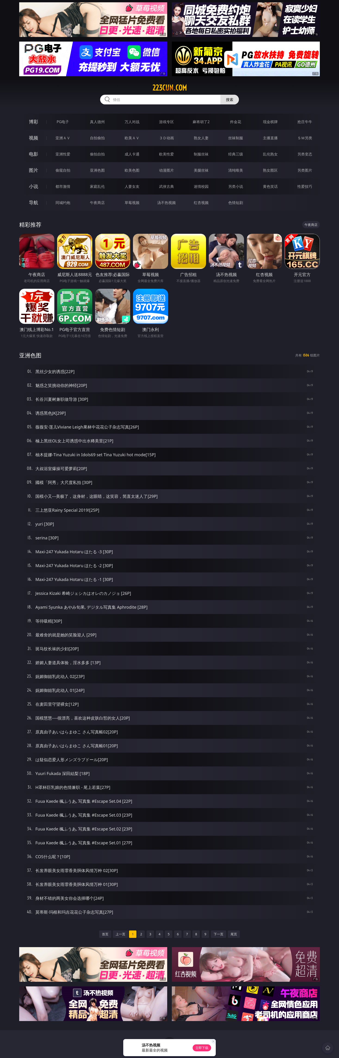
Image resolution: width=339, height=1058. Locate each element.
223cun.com (169, 87)
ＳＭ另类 (304, 137)
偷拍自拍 (97, 154)
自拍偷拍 (97, 137)
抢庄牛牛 (304, 121)
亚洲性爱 (62, 154)
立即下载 (201, 1048)
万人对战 (132, 121)
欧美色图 (132, 170)
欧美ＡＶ (132, 137)
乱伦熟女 (270, 154)
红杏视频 (201, 202)
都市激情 (62, 186)
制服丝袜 (201, 154)
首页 (105, 934)
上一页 (120, 934)
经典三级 (235, 154)
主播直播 (270, 137)
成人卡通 (132, 154)
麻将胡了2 (201, 121)
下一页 (218, 934)
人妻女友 (132, 186)
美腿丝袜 (201, 170)
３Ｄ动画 (166, 137)
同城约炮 (62, 202)
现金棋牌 (270, 121)
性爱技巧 (304, 186)
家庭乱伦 (97, 186)
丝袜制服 (235, 137)
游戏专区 (166, 121)
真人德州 (97, 121)
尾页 (234, 934)
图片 (33, 170)
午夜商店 (97, 202)
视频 (33, 138)
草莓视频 (132, 202)
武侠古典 (166, 186)
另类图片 (304, 170)
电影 (33, 154)
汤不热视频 (166, 202)
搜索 (229, 99)
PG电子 (63, 121)
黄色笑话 (270, 186)
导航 (33, 202)
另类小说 (235, 186)
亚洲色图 (97, 170)
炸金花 (235, 121)
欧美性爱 (166, 154)
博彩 (33, 122)
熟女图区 (270, 170)
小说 (33, 186)
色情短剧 (235, 202)
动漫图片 (166, 170)
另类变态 (304, 154)
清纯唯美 (235, 170)
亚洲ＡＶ (62, 137)
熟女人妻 (201, 137)
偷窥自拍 (62, 170)
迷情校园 (201, 186)
